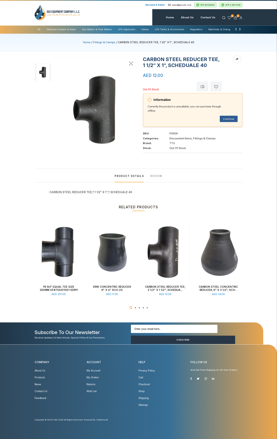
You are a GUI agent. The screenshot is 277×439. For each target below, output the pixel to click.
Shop (141, 391)
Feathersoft (102, 420)
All (39, 29)
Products (40, 377)
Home (165, 17)
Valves (145, 29)
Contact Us (202, 17)
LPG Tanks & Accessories (169, 29)
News (38, 384)
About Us (182, 17)
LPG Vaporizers (126, 29)
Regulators (196, 29)
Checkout (144, 384)
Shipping (143, 397)
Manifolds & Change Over (223, 29)
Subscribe (222, 334)
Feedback (40, 397)
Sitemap (143, 404)
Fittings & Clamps (104, 42)
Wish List (92, 391)
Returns (91, 384)
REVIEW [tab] (156, 175)
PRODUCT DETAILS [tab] (129, 175)
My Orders (93, 377)
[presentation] (236, 29)
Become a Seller (155, 4)
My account (93, 370)
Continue (228, 118)
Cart (140, 377)
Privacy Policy (146, 370)
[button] (130, 307)
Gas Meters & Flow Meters (97, 29)
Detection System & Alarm (61, 29)
